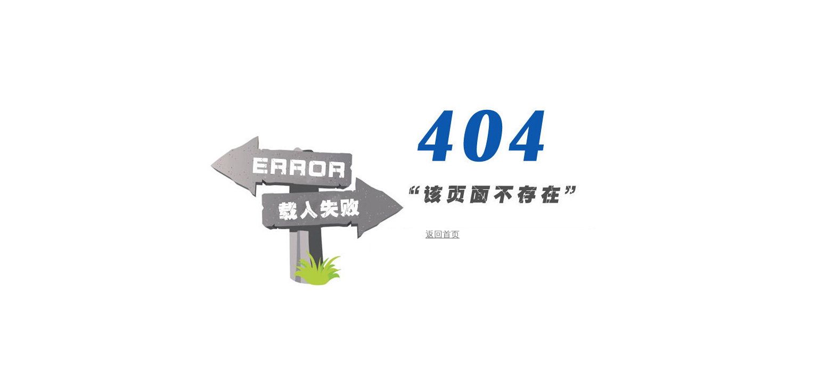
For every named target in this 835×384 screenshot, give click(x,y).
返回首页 (442, 234)
